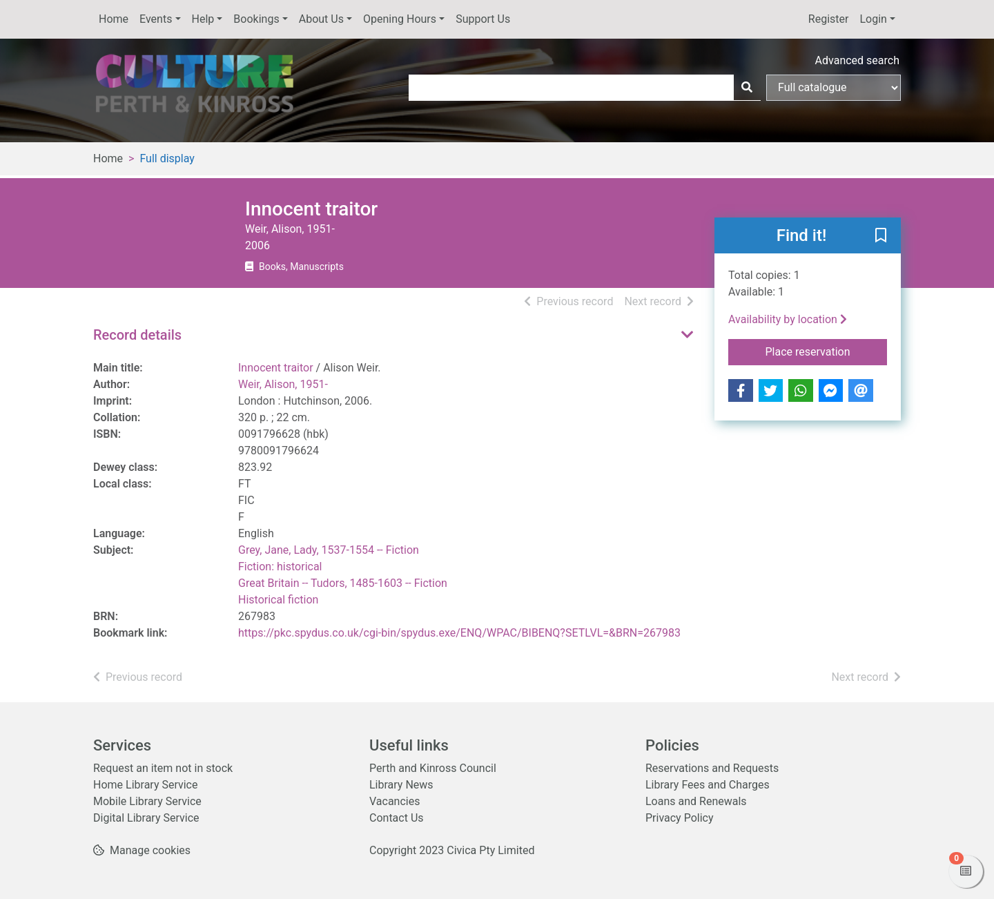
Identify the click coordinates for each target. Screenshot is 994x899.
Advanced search (857, 60)
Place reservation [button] (827, 350)
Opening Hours (399, 19)
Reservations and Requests (712, 768)
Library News (401, 784)
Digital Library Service (146, 817)
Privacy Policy (679, 817)
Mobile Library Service (147, 801)
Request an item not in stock (163, 768)
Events (155, 19)
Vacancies (394, 801)
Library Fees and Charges (707, 784)
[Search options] (833, 88)
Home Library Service (145, 784)
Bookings (256, 19)
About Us (321, 19)
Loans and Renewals (696, 801)
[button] (881, 236)
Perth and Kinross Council (432, 768)
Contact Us (396, 817)
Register (828, 19)
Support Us (483, 19)
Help (203, 19)
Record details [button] (137, 335)
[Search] (747, 88)
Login (872, 19)
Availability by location (787, 319)
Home (113, 19)
